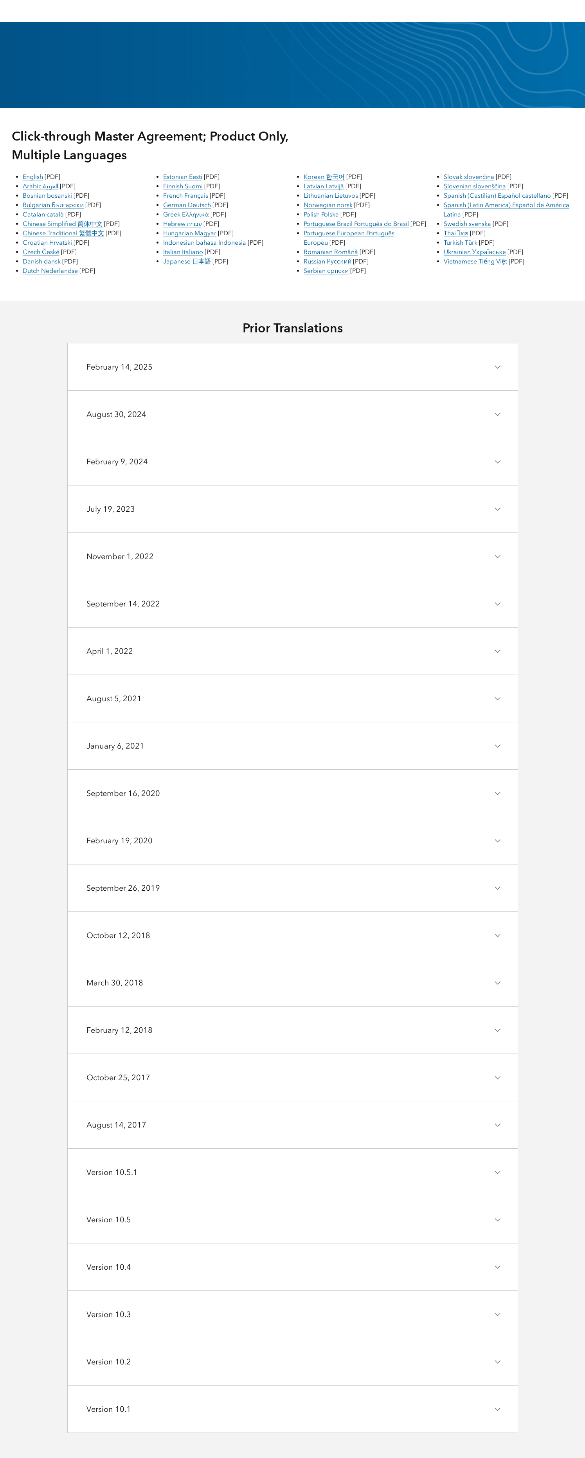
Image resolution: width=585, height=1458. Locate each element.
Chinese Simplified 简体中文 (63, 223)
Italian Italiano (183, 252)
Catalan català (43, 214)
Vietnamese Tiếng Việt (475, 261)
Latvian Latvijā (324, 186)
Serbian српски (326, 270)
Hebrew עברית (182, 223)
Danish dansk (42, 261)
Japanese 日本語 (187, 261)
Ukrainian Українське (475, 252)
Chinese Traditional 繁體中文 (63, 233)
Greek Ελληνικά (186, 214)
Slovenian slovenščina (475, 186)
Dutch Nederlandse (50, 270)
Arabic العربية (40, 186)
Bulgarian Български (53, 205)
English (33, 176)
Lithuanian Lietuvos (331, 195)
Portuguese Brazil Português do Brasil (356, 223)
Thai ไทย (456, 233)
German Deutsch (187, 205)
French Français (185, 195)
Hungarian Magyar (189, 233)
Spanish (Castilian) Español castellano (497, 195)
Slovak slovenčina (469, 176)
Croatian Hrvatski (47, 242)
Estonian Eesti (182, 176)
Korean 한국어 (324, 176)
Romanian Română (331, 252)
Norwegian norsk (328, 205)
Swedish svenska (467, 223)
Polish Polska (321, 214)
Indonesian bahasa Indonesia (204, 242)
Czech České (41, 252)
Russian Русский (327, 261)
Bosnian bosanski (47, 195)
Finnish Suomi (183, 186)
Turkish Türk (460, 242)
